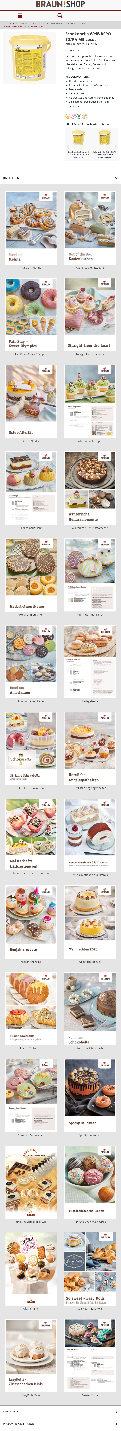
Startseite (7, 23)
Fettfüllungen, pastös (75, 23)
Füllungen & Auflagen (52, 23)
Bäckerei (35, 23)
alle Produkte (22, 23)
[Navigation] (20, 16)
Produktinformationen (18, 1423)
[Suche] (60, 16)
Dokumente (10, 1411)
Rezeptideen (11, 177)
